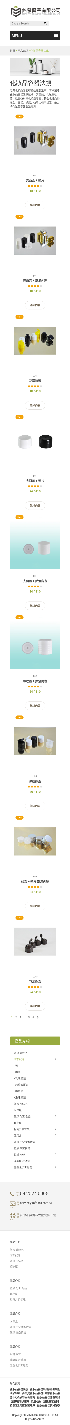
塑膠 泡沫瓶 (20, 1103)
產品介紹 (23, 50)
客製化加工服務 (23, 1167)
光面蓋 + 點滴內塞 (35, 280)
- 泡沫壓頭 (20, 1097)
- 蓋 (16, 1065)
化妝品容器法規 (39, 50)
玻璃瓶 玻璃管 (22, 1160)
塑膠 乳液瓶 (20, 1052)
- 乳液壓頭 (20, 1078)
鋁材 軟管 (19, 1154)
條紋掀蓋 (35, 781)
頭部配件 (19, 1059)
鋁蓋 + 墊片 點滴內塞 (35, 881)
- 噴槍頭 (18, 1091)
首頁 (12, 50)
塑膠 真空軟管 (22, 1148)
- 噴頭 (17, 1072)
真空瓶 (18, 1122)
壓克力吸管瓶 (21, 1129)
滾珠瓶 (18, 1110)
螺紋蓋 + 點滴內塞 (35, 681)
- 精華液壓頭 (21, 1084)
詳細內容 (35, 204)
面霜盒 (18, 1135)
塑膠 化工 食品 (22, 1116)
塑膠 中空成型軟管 (24, 1141)
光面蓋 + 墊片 (35, 180)
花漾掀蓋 (35, 381)
